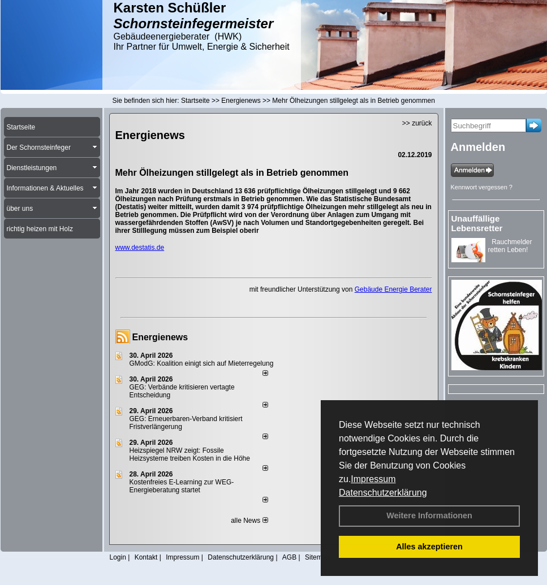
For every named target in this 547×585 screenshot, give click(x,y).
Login (118, 557)
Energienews (160, 337)
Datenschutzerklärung (383, 492)
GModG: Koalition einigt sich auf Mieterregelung (202, 363)
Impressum (373, 479)
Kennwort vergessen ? (481, 187)
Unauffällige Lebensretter (477, 223)
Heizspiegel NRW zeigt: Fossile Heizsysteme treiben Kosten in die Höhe (190, 454)
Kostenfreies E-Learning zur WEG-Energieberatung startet (182, 486)
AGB (289, 557)
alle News (249, 521)
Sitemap (317, 557)
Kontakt (146, 557)
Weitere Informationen (429, 515)
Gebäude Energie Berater (393, 289)
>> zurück (417, 123)
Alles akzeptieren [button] (429, 546)
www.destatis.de (140, 248)
